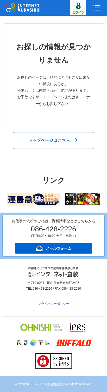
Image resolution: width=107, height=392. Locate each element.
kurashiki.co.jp (56, 383)
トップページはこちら (49, 140)
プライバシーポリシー (53, 304)
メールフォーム (58, 248)
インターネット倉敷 (23, 8)
